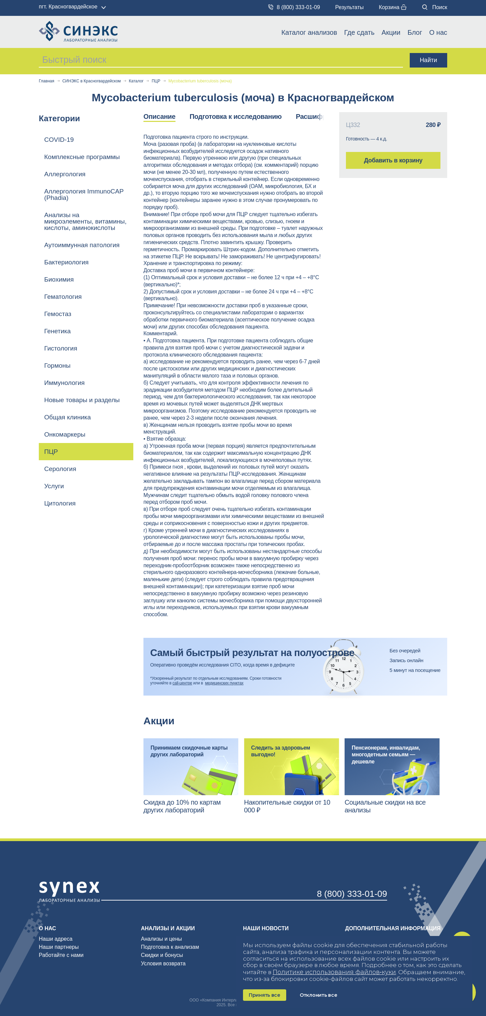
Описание (159, 116)
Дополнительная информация (393, 928)
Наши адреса (56, 939)
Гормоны (57, 365)
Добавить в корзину (393, 160)
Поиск (434, 7)
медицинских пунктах (224, 683)
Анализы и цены (161, 939)
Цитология (60, 503)
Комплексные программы (82, 156)
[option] (166, 117)
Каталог (136, 81)
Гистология (60, 348)
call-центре (182, 683)
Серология (60, 468)
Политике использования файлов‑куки (334, 972)
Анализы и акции (168, 928)
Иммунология (64, 382)
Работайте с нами (61, 955)
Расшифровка (318, 116)
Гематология (63, 296)
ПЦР (156, 81)
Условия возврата (163, 963)
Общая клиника (67, 417)
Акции (391, 32)
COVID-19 (59, 139)
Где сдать (359, 32)
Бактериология (66, 262)
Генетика (57, 331)
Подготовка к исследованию (236, 116)
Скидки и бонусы (162, 955)
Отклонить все (318, 995)
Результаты (349, 7)
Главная (46, 81)
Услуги (54, 486)
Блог (414, 32)
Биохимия (59, 279)
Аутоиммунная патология (81, 245)
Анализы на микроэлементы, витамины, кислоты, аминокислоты (85, 221)
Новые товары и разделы (82, 399)
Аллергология (64, 174)
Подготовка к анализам (170, 947)
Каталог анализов (309, 32)
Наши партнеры (59, 947)
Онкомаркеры (64, 434)
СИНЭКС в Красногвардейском (91, 81)
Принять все (264, 995)
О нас (438, 32)
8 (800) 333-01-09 (294, 7)
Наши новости (266, 928)
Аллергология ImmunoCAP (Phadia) (84, 194)
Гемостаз (57, 313)
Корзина (392, 7)
